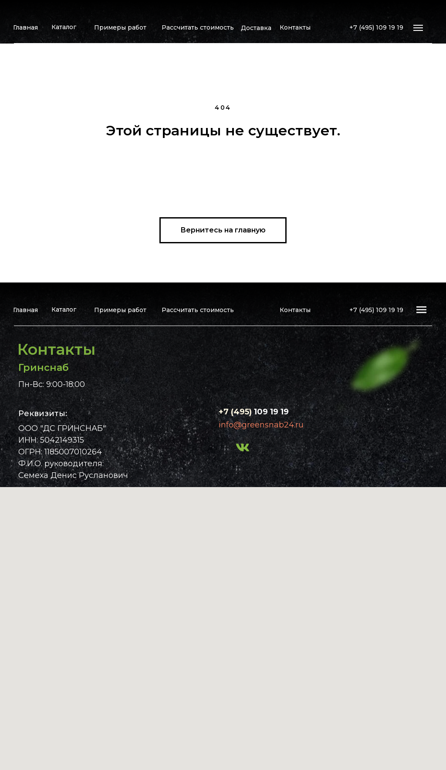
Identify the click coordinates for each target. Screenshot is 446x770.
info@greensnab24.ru (261, 425)
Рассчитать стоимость (198, 27)
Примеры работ (120, 27)
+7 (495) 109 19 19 (376, 27)
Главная (25, 27)
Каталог (63, 27)
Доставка (256, 28)
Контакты (295, 27)
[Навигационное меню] (418, 28)
